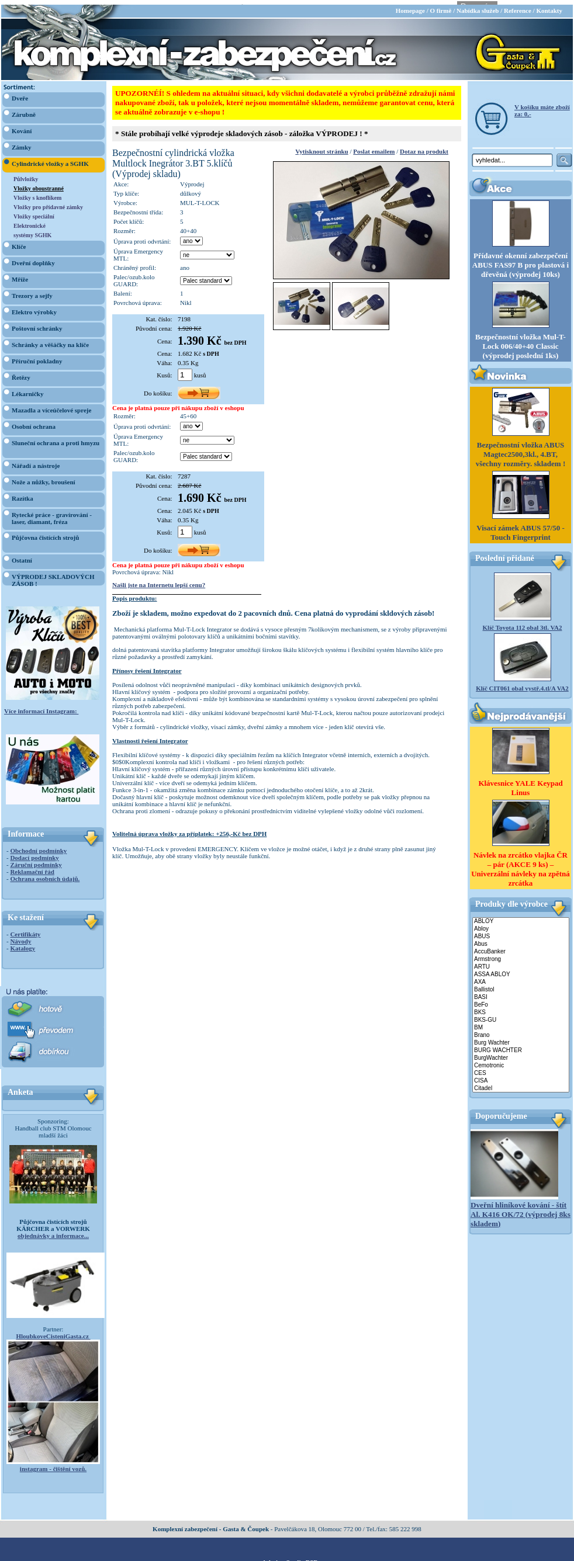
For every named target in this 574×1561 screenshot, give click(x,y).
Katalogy (22, 943)
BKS (521, 1007)
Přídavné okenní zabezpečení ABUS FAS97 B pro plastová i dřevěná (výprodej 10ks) (520, 260)
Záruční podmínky (35, 859)
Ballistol (521, 984)
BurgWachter (521, 1053)
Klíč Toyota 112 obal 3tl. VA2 (522, 622)
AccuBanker (521, 947)
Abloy (521, 924)
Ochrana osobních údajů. (44, 873)
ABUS (521, 931)
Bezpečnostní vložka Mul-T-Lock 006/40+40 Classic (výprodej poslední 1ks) (520, 341)
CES (521, 1068)
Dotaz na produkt (424, 146)
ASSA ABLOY (521, 969)
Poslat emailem (374, 146)
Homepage (410, 5)
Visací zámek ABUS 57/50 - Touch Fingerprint (520, 528)
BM (521, 1022)
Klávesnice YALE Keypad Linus (520, 782)
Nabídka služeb (478, 5)
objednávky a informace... (53, 1230)
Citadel (521, 1083)
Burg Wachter (521, 1038)
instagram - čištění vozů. (53, 1464)
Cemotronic (521, 1060)
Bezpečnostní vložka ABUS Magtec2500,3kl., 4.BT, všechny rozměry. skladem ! (521, 449)
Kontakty (549, 5)
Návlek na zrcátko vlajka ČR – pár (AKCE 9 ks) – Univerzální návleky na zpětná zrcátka (520, 863)
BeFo (521, 1000)
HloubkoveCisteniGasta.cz (53, 1331)
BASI (521, 992)
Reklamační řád (32, 866)
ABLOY (521, 916)
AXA (521, 977)
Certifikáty (25, 929)
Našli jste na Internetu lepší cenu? (158, 580)
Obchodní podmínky (38, 845)
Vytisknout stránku (321, 146)
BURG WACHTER (521, 1045)
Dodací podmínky (34, 852)
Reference (517, 5)
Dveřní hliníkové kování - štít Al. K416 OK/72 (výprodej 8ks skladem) (520, 1209)
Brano (521, 1030)
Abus (521, 939)
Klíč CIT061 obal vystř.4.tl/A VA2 (522, 683)
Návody (20, 936)
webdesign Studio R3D (287, 1557)
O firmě (440, 5)
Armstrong (521, 954)
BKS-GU (521, 1015)
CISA (521, 1076)
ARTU (521, 962)
